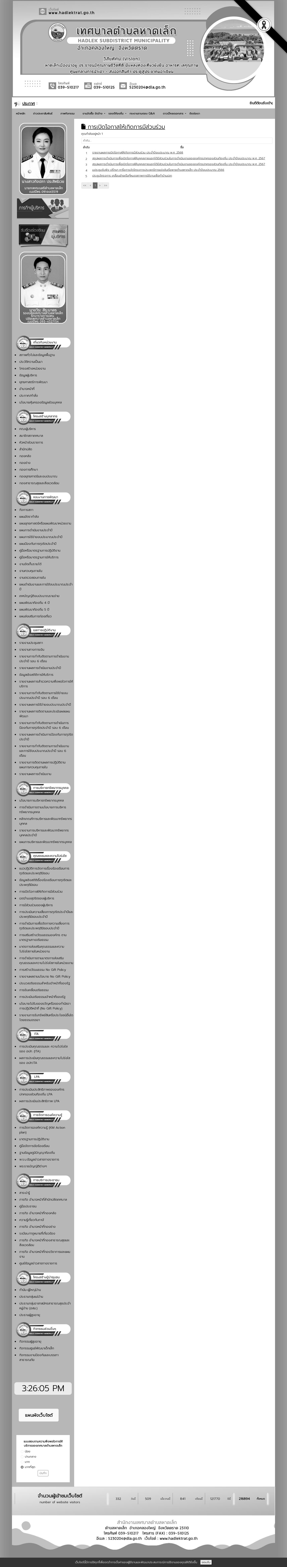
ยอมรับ (206, 1562)
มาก (27, 1462)
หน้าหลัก (20, 113)
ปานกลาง (30, 1457)
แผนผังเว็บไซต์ (39, 1415)
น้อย (27, 1451)
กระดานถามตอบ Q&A (142, 113)
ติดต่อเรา (194, 113)
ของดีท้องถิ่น (116, 113)
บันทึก (43, 1473)
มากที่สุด (30, 1467)
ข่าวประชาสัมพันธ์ (42, 113)
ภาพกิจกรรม (67, 113)
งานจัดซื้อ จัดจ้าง (93, 113)
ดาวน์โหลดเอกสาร (173, 113)
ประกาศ (28, 103)
